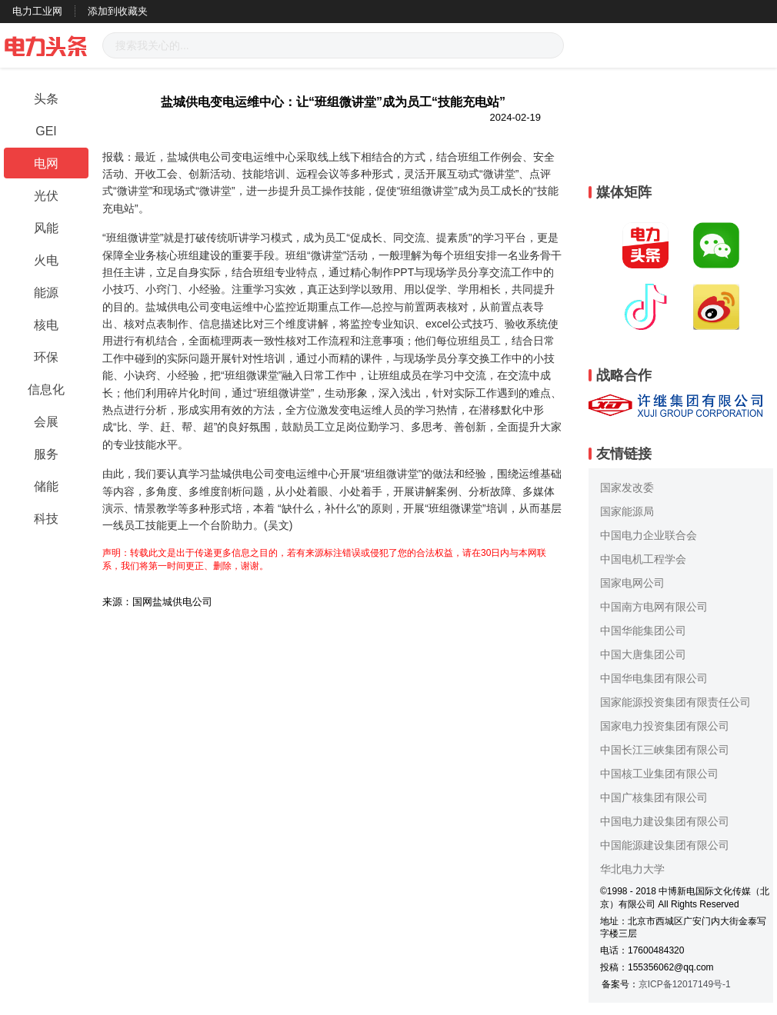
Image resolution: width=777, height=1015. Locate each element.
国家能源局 (627, 511)
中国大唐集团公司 (643, 654)
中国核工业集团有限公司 (659, 773)
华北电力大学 (632, 869)
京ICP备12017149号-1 (685, 984)
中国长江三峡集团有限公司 (664, 750)
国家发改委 (627, 487)
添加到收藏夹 (118, 11)
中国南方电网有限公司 (654, 607)
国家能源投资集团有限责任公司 (675, 702)
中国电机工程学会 (643, 559)
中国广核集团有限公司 (654, 797)
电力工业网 (37, 11)
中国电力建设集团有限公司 (664, 821)
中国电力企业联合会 (648, 535)
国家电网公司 (632, 583)
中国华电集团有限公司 (654, 678)
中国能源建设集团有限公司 (664, 845)
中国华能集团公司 (643, 630)
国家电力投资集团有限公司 (664, 726)
